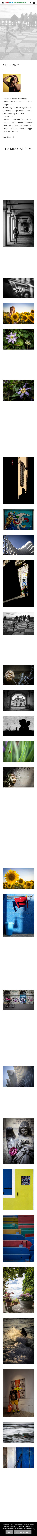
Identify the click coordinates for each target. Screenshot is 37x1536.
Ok (9, 1532)
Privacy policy (22, 1532)
